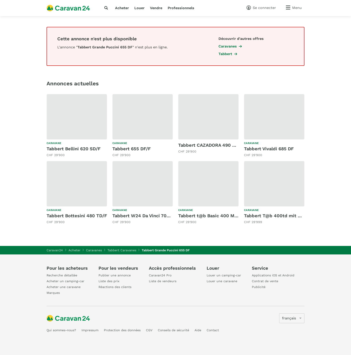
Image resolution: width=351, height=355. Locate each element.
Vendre (156, 8)
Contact (213, 330)
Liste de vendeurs (162, 281)
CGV (149, 330)
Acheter (122, 8)
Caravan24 (55, 250)
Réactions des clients (114, 287)
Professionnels (181, 8)
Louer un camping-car (224, 275)
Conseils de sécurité (173, 330)
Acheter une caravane (64, 287)
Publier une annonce (114, 275)
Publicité (258, 287)
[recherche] (107, 8)
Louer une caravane (222, 281)
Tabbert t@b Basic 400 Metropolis (216, 215)
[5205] (291, 318)
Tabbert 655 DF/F (131, 148)
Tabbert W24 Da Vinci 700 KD (144, 215)
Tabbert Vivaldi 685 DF (269, 148)
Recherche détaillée (62, 275)
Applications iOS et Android (273, 275)
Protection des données (122, 330)
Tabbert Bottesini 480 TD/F (77, 215)
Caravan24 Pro (160, 275)
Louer (139, 8)
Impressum (89, 330)
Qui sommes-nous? (61, 330)
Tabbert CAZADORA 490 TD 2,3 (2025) (220, 145)
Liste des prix (108, 281)
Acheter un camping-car (65, 281)
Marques (53, 293)
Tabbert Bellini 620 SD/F (74, 148)
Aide (198, 330)
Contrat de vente (265, 281)
